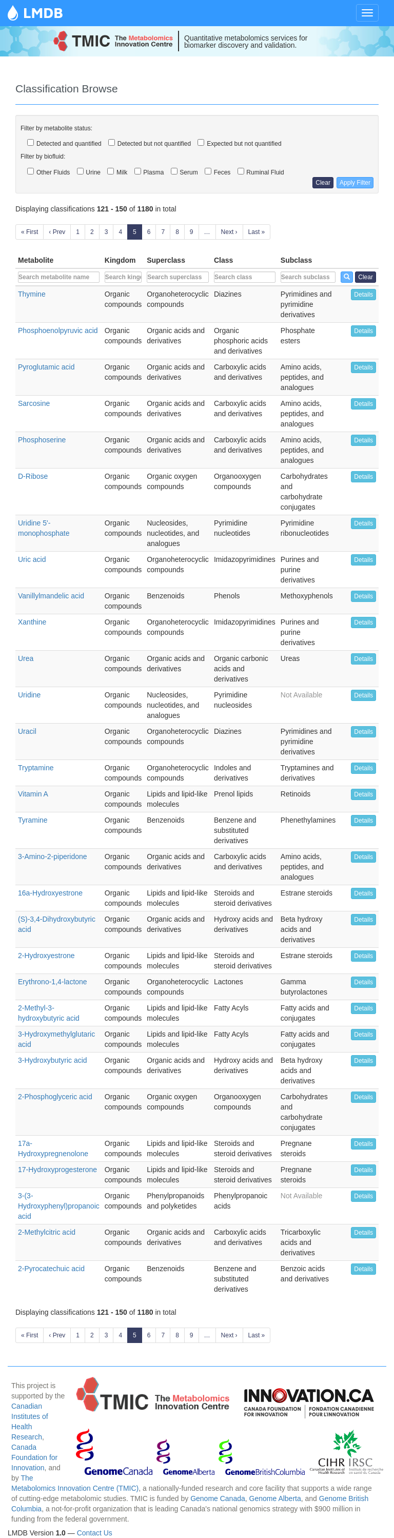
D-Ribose (33, 476)
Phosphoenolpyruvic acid (58, 330)
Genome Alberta (275, 1498)
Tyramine (33, 820)
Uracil (27, 731)
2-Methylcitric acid (46, 1232)
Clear (323, 182)
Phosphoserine (42, 440)
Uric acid (32, 559)
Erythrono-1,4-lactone (52, 982)
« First (29, 232)
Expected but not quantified (239, 143)
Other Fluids (48, 172)
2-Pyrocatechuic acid (51, 1268)
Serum (184, 172)
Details (363, 294)
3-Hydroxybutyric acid (52, 1060)
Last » (256, 232)
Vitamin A (33, 794)
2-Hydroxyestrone (46, 955)
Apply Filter (355, 182)
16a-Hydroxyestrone (50, 893)
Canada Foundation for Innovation (34, 1457)
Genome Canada (217, 1498)
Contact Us (94, 1533)
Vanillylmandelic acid (51, 596)
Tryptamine (36, 768)
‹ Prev (57, 232)
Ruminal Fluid (261, 172)
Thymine (32, 294)
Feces (217, 172)
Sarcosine (34, 403)
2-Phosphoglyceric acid (55, 1097)
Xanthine (32, 622)
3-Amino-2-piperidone (52, 856)
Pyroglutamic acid (46, 367)
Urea (25, 658)
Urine (89, 172)
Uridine (29, 695)
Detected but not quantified (149, 143)
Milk (117, 172)
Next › (229, 232)
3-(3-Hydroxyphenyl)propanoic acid (59, 1206)
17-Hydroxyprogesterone (57, 1169)
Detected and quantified (64, 143)
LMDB (43, 12)
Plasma (149, 172)
